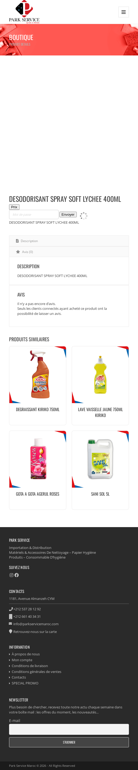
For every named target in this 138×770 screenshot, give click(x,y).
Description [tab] (29, 241)
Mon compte (22, 659)
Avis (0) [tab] (27, 252)
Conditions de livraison (30, 665)
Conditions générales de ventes (36, 671)
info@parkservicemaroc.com (36, 623)
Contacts (19, 677)
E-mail (14, 720)
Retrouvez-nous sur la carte (35, 631)
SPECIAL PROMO (25, 683)
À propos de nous (26, 654)
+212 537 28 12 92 (27, 609)
